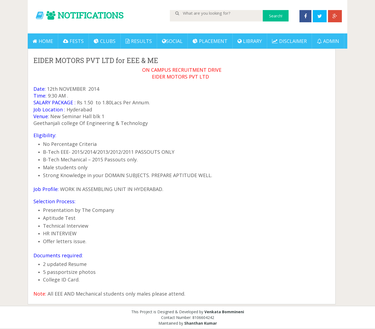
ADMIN (328, 41)
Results (139, 41)
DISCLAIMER (289, 41)
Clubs (104, 41)
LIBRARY (250, 41)
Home (43, 41)
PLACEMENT (210, 41)
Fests (73, 41)
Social (172, 41)
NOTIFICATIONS (90, 15)
